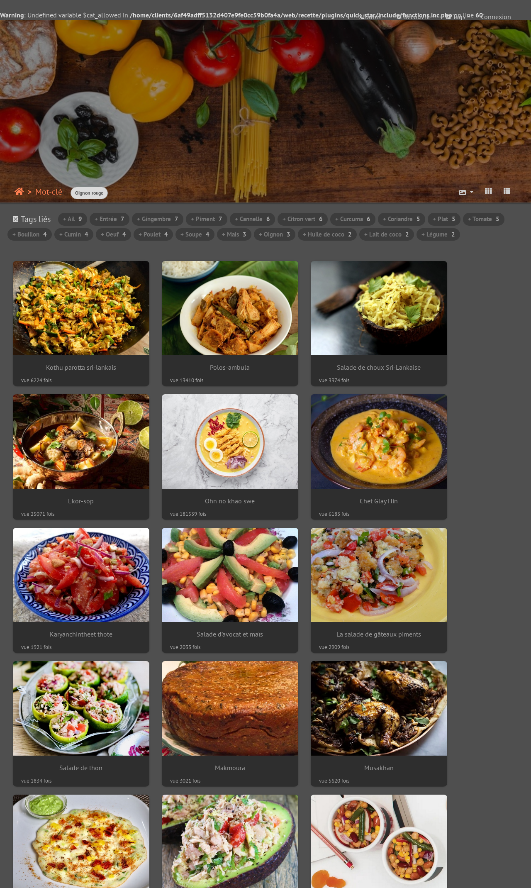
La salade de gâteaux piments (71, 594)
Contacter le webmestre (177, 874)
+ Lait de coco (386, 234)
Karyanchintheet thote (330, 474)
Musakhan (460, 594)
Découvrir (413, 16)
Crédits (437, 874)
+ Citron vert (303, 219)
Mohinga (460, 714)
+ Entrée (109, 219)
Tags (455, 16)
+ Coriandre (401, 219)
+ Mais (234, 234)
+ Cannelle (252, 219)
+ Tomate (483, 219)
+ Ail (72, 219)
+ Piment (206, 219)
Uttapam (71, 714)
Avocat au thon (201, 714)
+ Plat (444, 219)
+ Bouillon (29, 234)
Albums (370, 16)
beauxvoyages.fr (283, 874)
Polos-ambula (201, 354)
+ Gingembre (157, 219)
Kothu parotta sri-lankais (72, 354)
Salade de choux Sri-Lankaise (330, 354)
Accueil (19, 191)
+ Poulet (153, 234)
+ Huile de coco (327, 234)
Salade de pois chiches (330, 714)
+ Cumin (73, 234)
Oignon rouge (89, 193)
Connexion (496, 16)
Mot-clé (48, 191)
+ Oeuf (113, 234)
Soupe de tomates (71, 834)
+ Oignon (274, 234)
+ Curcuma (352, 219)
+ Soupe (194, 234)
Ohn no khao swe (71, 474)
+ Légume (438, 234)
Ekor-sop (460, 354)
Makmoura (330, 594)
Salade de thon (200, 594)
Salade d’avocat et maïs (459, 474)
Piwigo (129, 874)
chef (413, 874)
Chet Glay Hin (201, 474)
